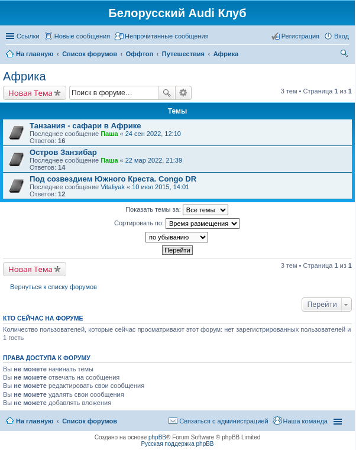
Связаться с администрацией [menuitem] (223, 421)
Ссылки (28, 36)
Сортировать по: (177, 223)
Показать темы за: (176, 210)
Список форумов (89, 421)
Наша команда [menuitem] (305, 421)
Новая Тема (30, 93)
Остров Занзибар (63, 152)
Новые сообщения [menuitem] (82, 36)
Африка (24, 76)
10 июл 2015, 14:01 (160, 186)
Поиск (167, 93)
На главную (34, 421)
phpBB (157, 437)
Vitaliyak (113, 186)
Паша (109, 133)
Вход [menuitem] (341, 36)
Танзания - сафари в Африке (85, 125)
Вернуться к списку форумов (53, 286)
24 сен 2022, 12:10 (153, 133)
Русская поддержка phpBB (177, 444)
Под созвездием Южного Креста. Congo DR (113, 178)
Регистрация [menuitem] (300, 36)
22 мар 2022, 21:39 (153, 160)
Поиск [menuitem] (345, 55)
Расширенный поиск (184, 93)
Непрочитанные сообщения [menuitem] (167, 36)
